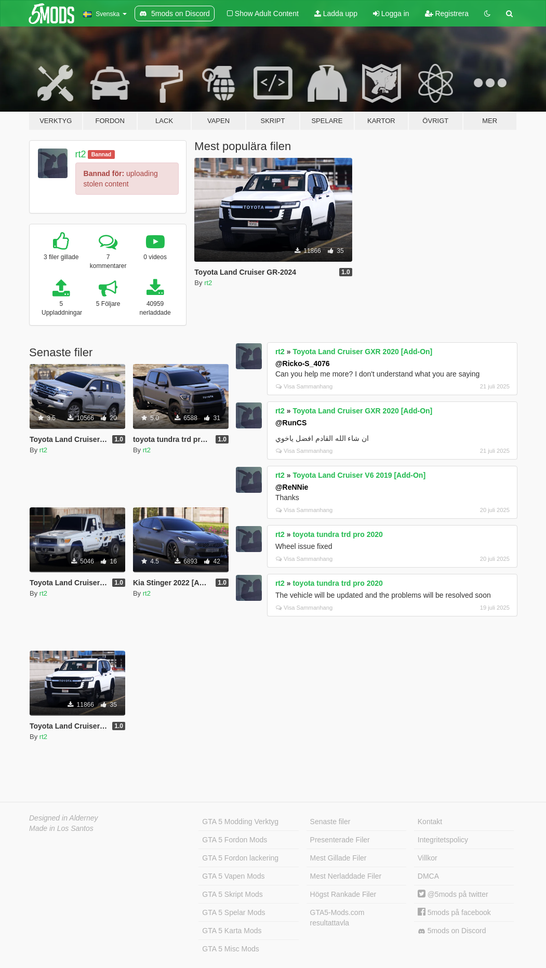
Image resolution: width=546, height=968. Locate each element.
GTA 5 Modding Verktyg (240, 821)
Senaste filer (330, 821)
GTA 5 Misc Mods (230, 949)
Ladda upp (335, 13)
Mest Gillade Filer (338, 858)
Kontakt (430, 821)
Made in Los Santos (61, 828)
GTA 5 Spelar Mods (233, 912)
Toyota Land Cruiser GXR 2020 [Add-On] (362, 351)
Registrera (447, 13)
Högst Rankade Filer (343, 894)
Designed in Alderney (63, 818)
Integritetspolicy (443, 840)
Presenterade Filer (340, 840)
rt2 (80, 154)
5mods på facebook (454, 912)
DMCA (428, 876)
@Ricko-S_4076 (302, 363)
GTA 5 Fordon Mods (234, 840)
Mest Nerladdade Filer (346, 876)
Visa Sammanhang (304, 386)
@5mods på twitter (453, 894)
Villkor (427, 858)
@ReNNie (291, 487)
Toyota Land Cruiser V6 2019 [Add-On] (358, 475)
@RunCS (291, 423)
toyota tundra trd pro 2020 (337, 534)
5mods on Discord (452, 930)
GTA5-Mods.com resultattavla (337, 917)
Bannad (101, 154)
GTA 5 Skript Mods (232, 894)
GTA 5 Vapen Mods (233, 876)
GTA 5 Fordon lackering (240, 858)
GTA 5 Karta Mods (231, 930)
